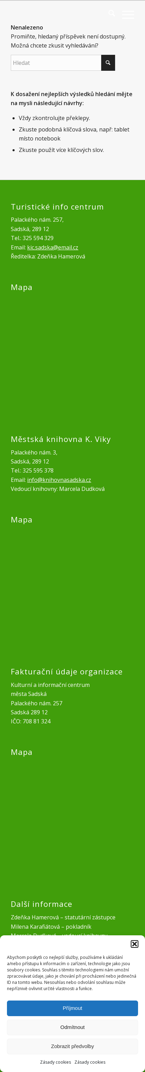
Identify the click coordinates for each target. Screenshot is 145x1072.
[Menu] (124, 14)
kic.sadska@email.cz (52, 247)
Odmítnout (72, 1027)
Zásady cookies (55, 1062)
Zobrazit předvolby (72, 1046)
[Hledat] (108, 14)
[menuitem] (108, 14)
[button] (134, 944)
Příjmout (72, 1008)
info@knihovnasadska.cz (59, 480)
